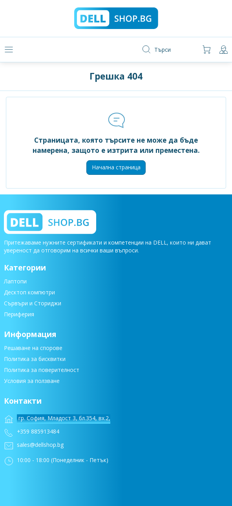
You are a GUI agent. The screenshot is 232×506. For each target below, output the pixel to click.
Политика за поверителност (41, 370)
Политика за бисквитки (35, 359)
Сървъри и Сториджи (32, 304)
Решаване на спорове (33, 348)
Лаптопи (15, 282)
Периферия (19, 315)
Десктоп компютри (29, 293)
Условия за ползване (32, 381)
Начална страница (116, 167)
